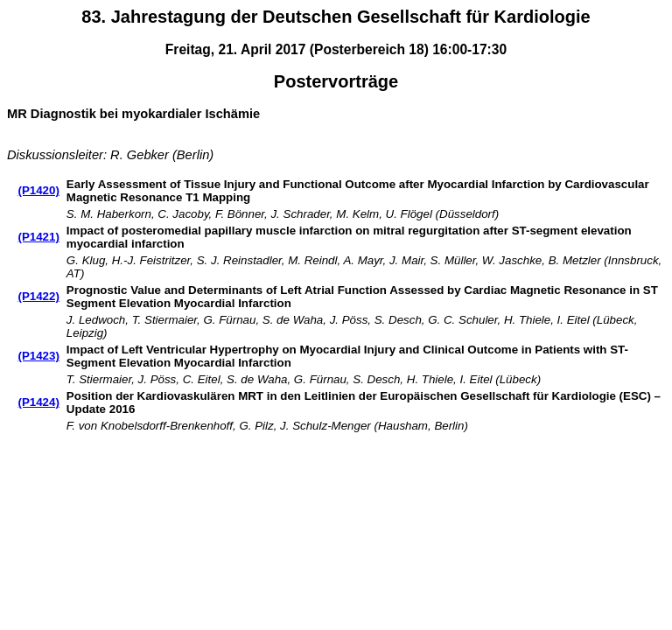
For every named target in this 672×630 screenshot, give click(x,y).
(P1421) (38, 236)
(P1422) (38, 296)
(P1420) (38, 190)
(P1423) (38, 355)
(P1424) (38, 402)
